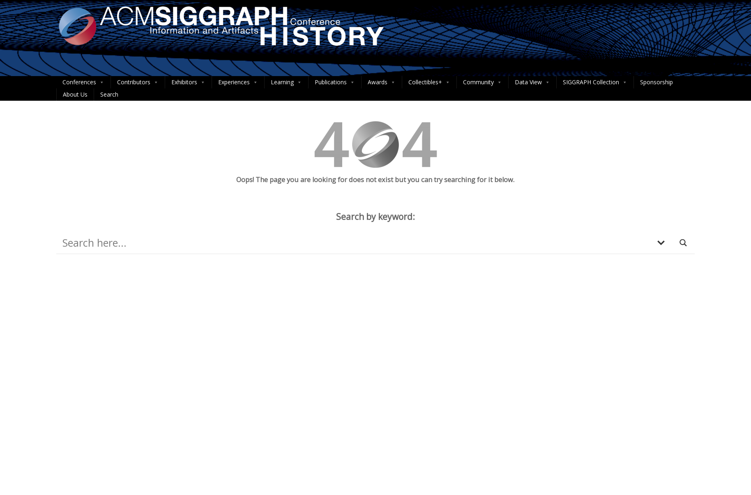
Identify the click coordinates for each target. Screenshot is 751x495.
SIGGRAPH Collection (595, 82)
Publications (335, 82)
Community (482, 82)
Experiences (238, 82)
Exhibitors (188, 82)
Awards (382, 82)
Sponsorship (656, 82)
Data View (532, 82)
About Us (75, 94)
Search (109, 94)
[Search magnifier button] (683, 242)
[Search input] (355, 242)
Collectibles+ (429, 82)
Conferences (83, 82)
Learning (286, 82)
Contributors (138, 82)
